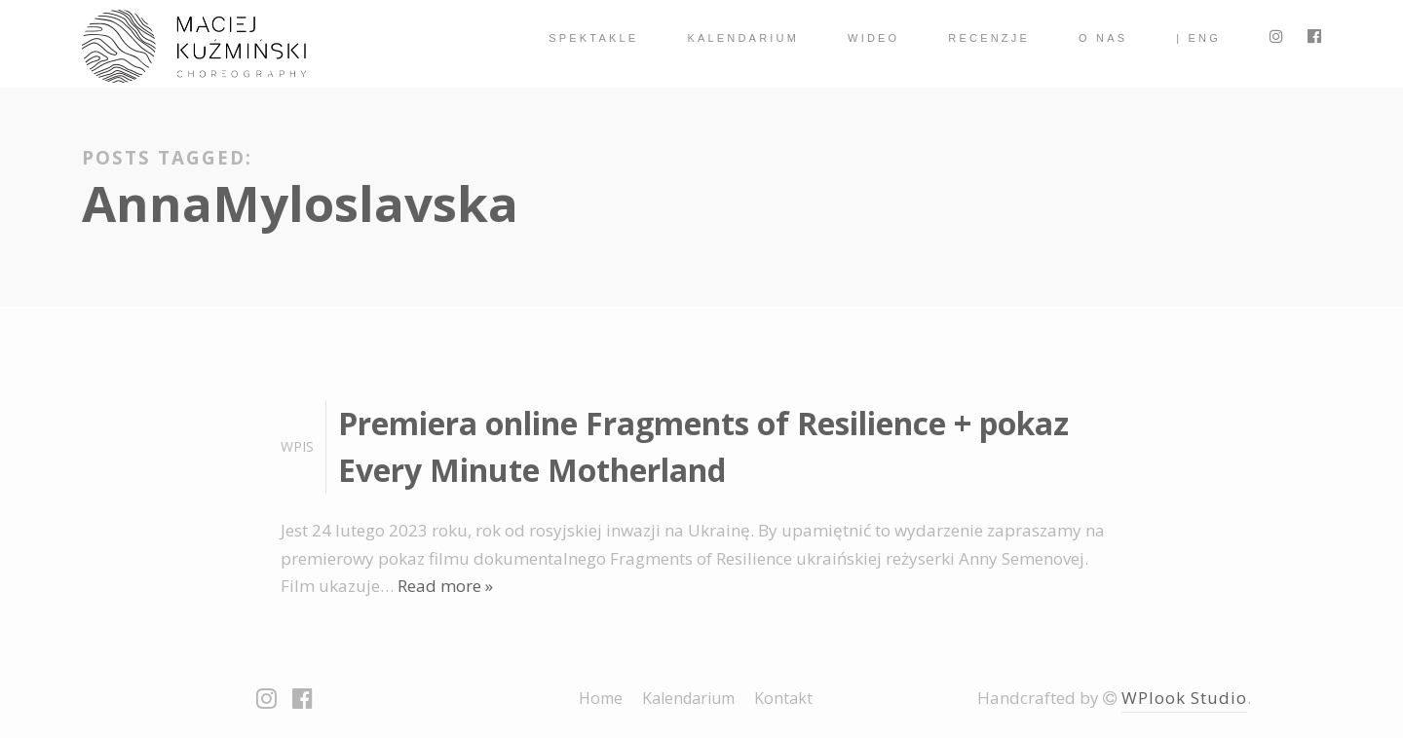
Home (601, 698)
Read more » (445, 585)
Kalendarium (743, 38)
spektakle (593, 38)
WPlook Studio (1184, 697)
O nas (1103, 38)
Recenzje (989, 38)
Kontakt (783, 698)
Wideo (873, 38)
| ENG (1198, 38)
